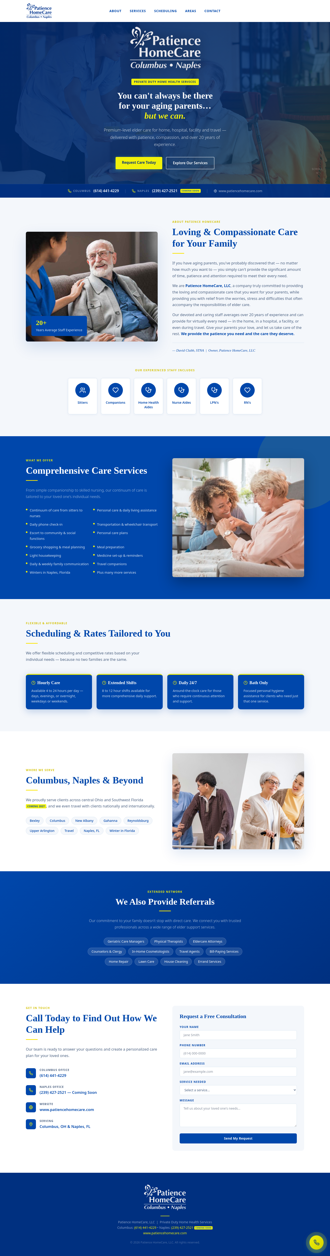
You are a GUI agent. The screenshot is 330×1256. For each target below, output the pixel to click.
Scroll (317, 171)
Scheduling (165, 11)
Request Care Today (139, 162)
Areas (190, 11)
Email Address (192, 1063)
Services (138, 11)
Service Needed (193, 1082)
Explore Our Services (190, 163)
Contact (212, 11)
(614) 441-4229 (93, 190)
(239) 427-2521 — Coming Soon (68, 1092)
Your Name (189, 1027)
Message (187, 1100)
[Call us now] (316, 1242)
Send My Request (238, 1138)
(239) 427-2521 (166, 190)
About (115, 11)
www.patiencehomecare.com (238, 191)
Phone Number (193, 1045)
